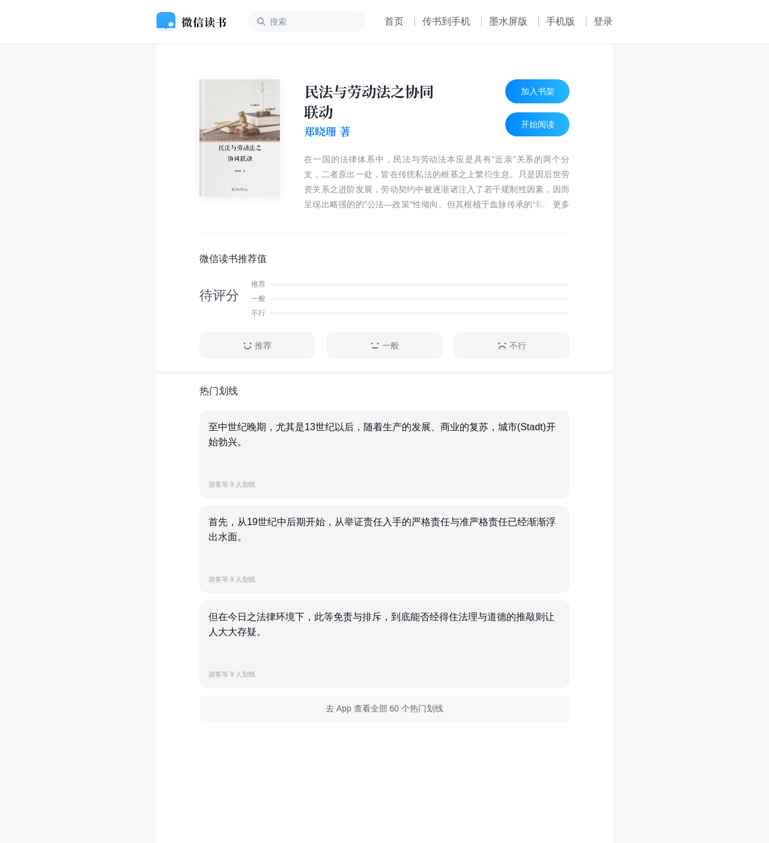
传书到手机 (446, 21)
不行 (511, 346)
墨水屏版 (508, 21)
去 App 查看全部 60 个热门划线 (384, 708)
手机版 (560, 21)
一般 (384, 346)
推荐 (257, 346)
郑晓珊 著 (327, 131)
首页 (394, 21)
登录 (603, 21)
